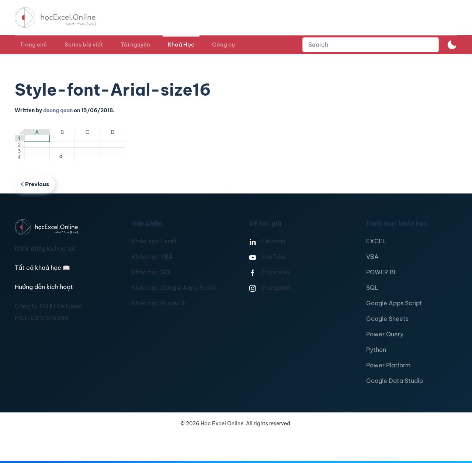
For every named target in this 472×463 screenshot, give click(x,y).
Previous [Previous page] (35, 184)
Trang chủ (33, 44)
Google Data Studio (394, 380)
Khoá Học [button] (181, 44)
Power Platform (388, 365)
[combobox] (370, 44)
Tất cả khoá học (42, 267)
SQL (372, 287)
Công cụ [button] (223, 44)
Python (376, 349)
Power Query (384, 334)
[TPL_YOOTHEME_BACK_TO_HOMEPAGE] (62, 17)
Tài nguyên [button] (135, 44)
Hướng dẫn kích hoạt (44, 287)
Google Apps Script (394, 303)
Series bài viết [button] (84, 44)
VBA (372, 256)
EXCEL (376, 241)
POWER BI (380, 272)
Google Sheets (387, 318)
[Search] (370, 44)
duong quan (58, 110)
